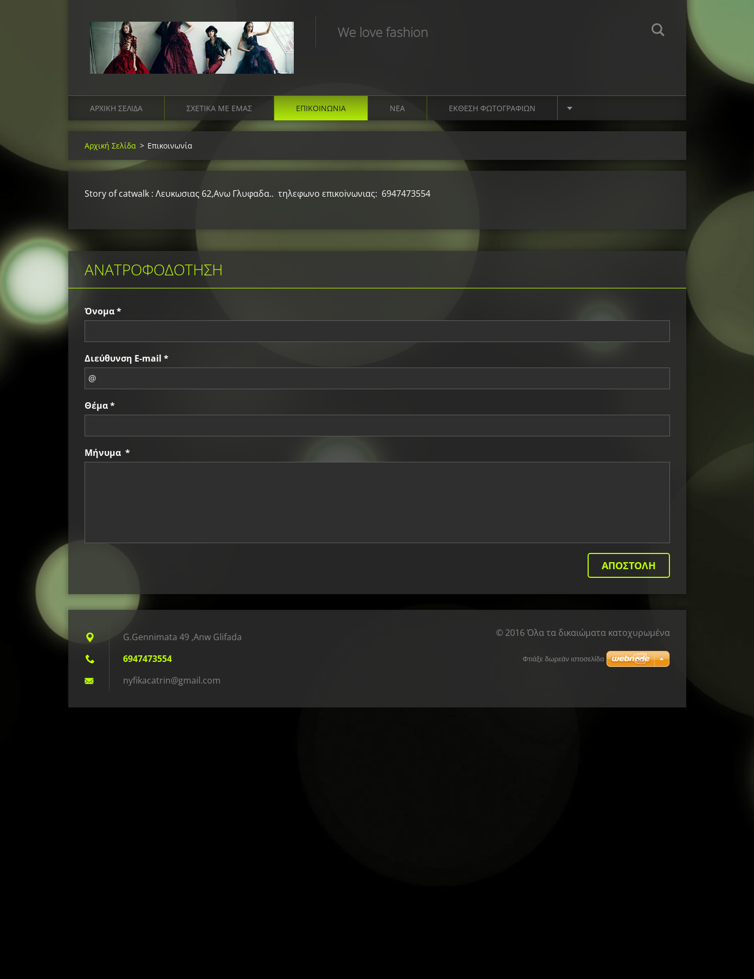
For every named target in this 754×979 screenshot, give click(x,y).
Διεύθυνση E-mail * (127, 358)
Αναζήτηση (658, 31)
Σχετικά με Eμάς (219, 108)
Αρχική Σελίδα (116, 108)
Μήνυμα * (107, 453)
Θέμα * (100, 405)
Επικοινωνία (321, 108)
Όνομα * (103, 311)
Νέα (397, 108)
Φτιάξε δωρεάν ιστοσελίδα (563, 659)
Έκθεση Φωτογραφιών (492, 108)
